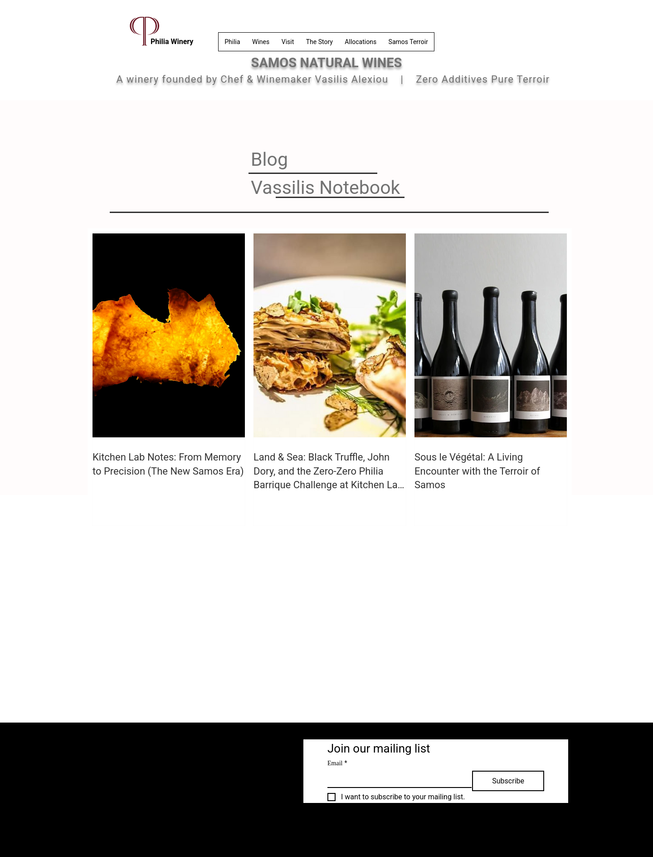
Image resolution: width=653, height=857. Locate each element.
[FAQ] (193, 767)
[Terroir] (263, 767)
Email (337, 763)
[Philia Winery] (263, 748)
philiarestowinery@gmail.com (200, 827)
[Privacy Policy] (198, 748)
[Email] (396, 779)
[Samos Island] (263, 785)
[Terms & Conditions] (128, 748)
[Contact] (193, 785)
